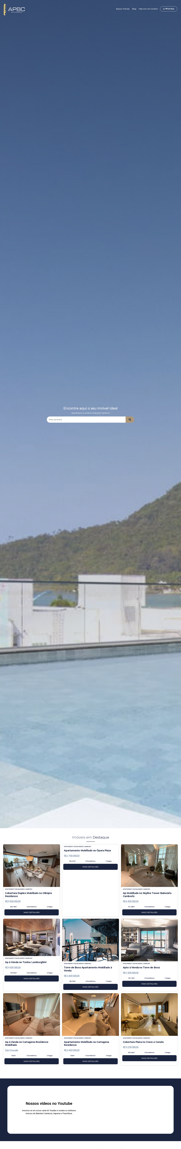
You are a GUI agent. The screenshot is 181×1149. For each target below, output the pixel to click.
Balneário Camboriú (25, 889)
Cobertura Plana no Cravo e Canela (143, 1042)
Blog (134, 9)
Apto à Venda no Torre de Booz (141, 967)
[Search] (130, 419)
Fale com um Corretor (148, 9)
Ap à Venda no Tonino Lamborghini (25, 962)
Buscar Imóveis (123, 9)
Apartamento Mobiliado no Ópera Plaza (87, 850)
